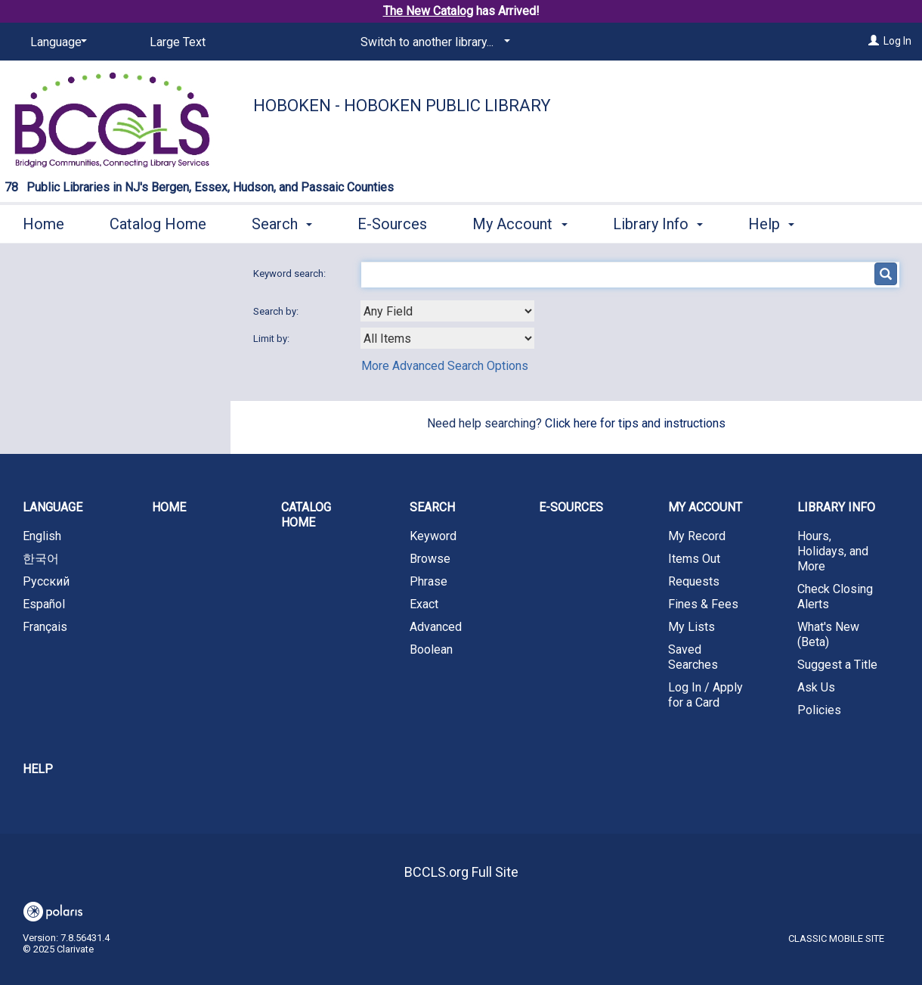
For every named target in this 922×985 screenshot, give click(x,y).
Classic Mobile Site (836, 938)
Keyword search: (290, 273)
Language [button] (52, 507)
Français (45, 627)
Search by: (277, 311)
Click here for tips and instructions (635, 423)
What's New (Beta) (828, 634)
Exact (424, 604)
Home (43, 222)
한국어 (41, 559)
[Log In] (873, 41)
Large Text (178, 42)
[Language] (56, 42)
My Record (697, 536)
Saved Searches (693, 657)
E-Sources (392, 222)
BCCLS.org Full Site (461, 872)
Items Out (694, 559)
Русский (46, 581)
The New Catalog (428, 11)
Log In (897, 41)
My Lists (691, 627)
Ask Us (816, 687)
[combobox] (447, 311)
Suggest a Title (837, 664)
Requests (693, 581)
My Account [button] (519, 222)
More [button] (778, 224)
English (42, 536)
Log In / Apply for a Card (705, 695)
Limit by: (272, 338)
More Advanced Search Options (444, 366)
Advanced (436, 627)
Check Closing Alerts (835, 596)
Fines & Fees (703, 604)
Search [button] (282, 222)
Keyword (433, 536)
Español (44, 604)
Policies (819, 710)
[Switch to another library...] (432, 42)
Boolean (431, 649)
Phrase (428, 581)
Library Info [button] (658, 222)
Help (38, 769)
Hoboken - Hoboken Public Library (402, 105)
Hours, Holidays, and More (832, 551)
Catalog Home (158, 222)
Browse (430, 559)
